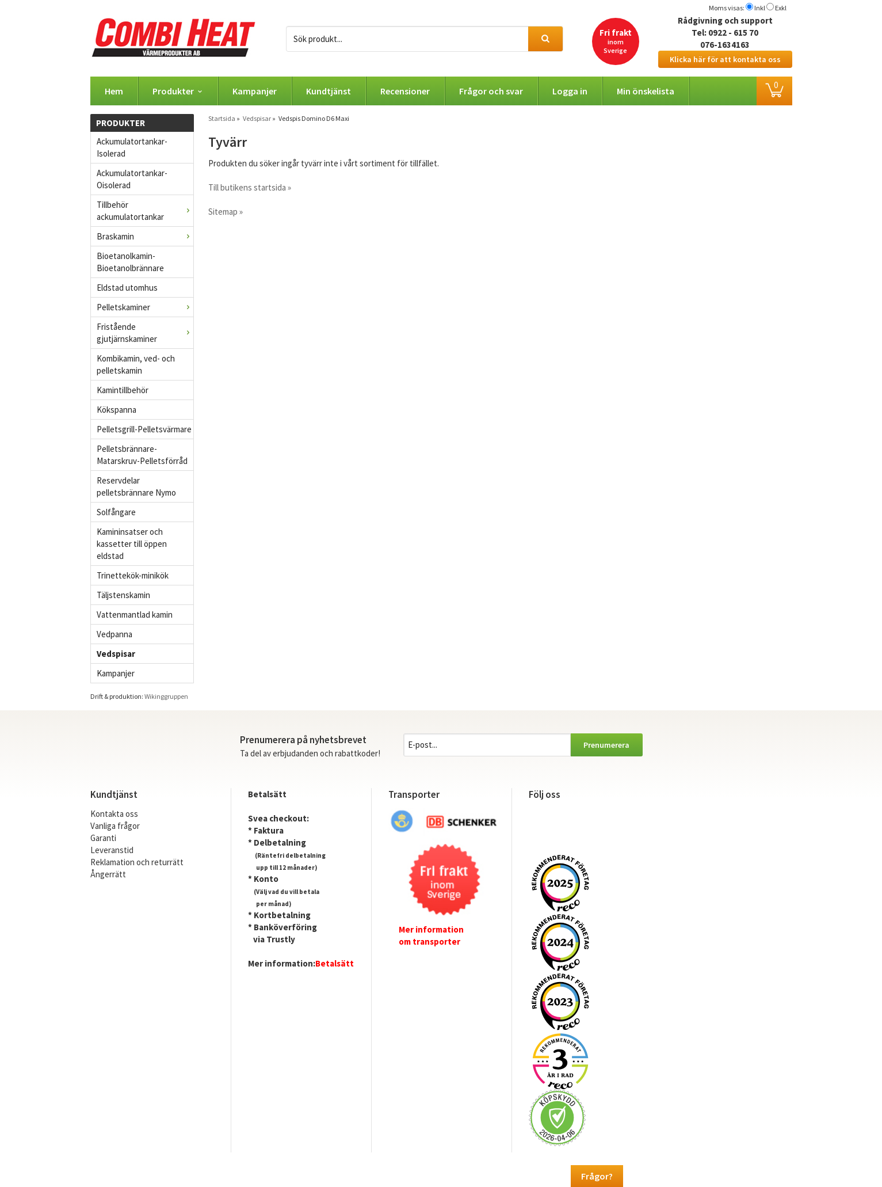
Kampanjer (254, 91)
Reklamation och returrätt (137, 862)
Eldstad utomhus (127, 287)
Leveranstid (111, 849)
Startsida (221, 118)
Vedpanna (114, 634)
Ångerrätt (108, 874)
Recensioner (405, 91)
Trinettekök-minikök (133, 575)
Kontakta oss (114, 813)
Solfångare (116, 512)
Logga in (569, 91)
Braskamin (145, 236)
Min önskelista (645, 91)
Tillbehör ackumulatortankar (145, 210)
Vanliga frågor (115, 825)
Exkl (780, 7)
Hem (114, 91)
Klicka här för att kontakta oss (725, 59)
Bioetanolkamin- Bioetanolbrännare (130, 261)
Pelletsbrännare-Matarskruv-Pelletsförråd (142, 454)
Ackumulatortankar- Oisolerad (132, 179)
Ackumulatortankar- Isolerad (132, 147)
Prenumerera (606, 745)
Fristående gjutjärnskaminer (145, 332)
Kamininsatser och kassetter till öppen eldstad (132, 543)
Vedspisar (116, 653)
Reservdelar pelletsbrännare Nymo (136, 486)
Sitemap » (225, 211)
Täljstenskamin (123, 594)
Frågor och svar (491, 91)
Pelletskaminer (145, 307)
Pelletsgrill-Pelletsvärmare (144, 429)
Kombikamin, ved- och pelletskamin (136, 364)
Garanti (103, 837)
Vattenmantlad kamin (135, 614)
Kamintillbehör (122, 390)
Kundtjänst (328, 91)
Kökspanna (116, 409)
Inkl (759, 7)
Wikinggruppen (166, 696)
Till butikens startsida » (249, 187)
